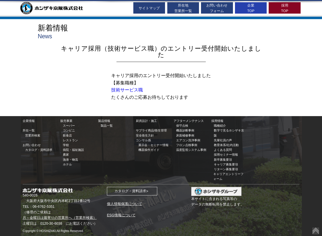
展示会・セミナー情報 (153, 145)
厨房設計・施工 (146, 121)
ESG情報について (121, 215)
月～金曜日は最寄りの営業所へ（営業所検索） (60, 218)
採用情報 (217, 121)
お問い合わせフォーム (216, 8)
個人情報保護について (124, 204)
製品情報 (104, 121)
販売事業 (66, 121)
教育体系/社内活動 (226, 145)
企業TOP (251, 8)
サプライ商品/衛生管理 (151, 130)
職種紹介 (220, 125)
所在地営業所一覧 (183, 8)
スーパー (69, 125)
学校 (66, 145)
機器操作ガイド (148, 150)
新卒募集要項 (223, 159)
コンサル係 (143, 140)
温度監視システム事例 (191, 150)
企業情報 (29, 121)
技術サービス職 (127, 89)
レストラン (70, 140)
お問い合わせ (32, 145)
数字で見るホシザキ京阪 (229, 133)
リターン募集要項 (226, 169)
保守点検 (182, 125)
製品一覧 (107, 125)
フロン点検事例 (186, 145)
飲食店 (67, 135)
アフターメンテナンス (189, 121)
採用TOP (284, 8)
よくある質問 (223, 150)
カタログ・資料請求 (38, 150)
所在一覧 (29, 130)
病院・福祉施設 (73, 150)
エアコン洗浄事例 (188, 140)
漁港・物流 (70, 159)
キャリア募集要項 (226, 164)
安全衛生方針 (145, 135)
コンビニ (69, 130)
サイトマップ (149, 8)
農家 (66, 154)
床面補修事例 (185, 135)
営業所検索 (32, 135)
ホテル (67, 164)
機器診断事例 (185, 130)
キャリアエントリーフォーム (228, 176)
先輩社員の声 (223, 140)
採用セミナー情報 (226, 154)
